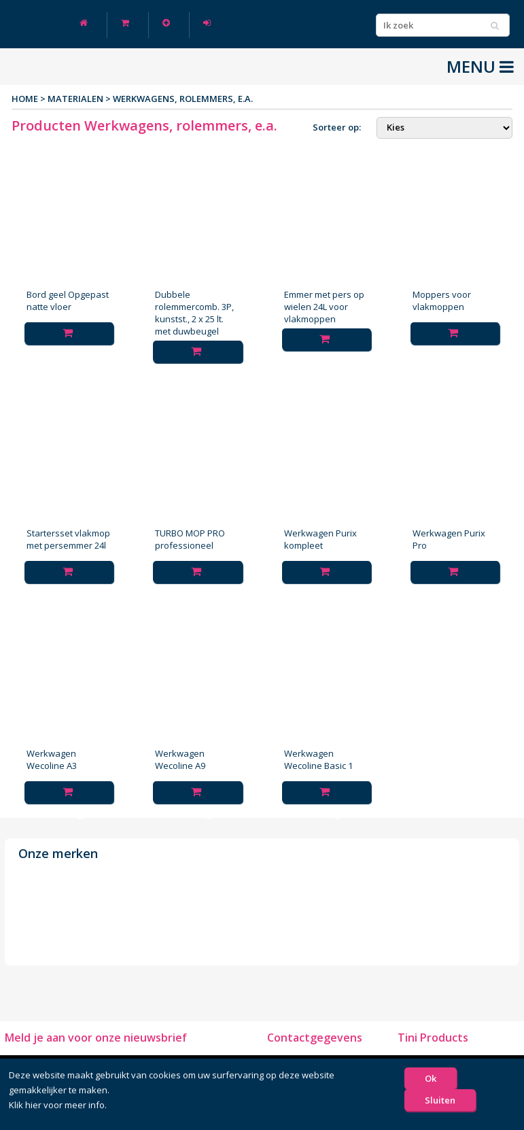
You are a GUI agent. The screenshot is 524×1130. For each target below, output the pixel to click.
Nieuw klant (166, 22)
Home (84, 22)
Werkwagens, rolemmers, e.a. (183, 98)
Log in (207, 22)
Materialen (75, 98)
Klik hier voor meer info (57, 1105)
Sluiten (440, 1100)
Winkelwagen (125, 22)
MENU (480, 66)
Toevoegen (69, 335)
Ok (430, 1078)
